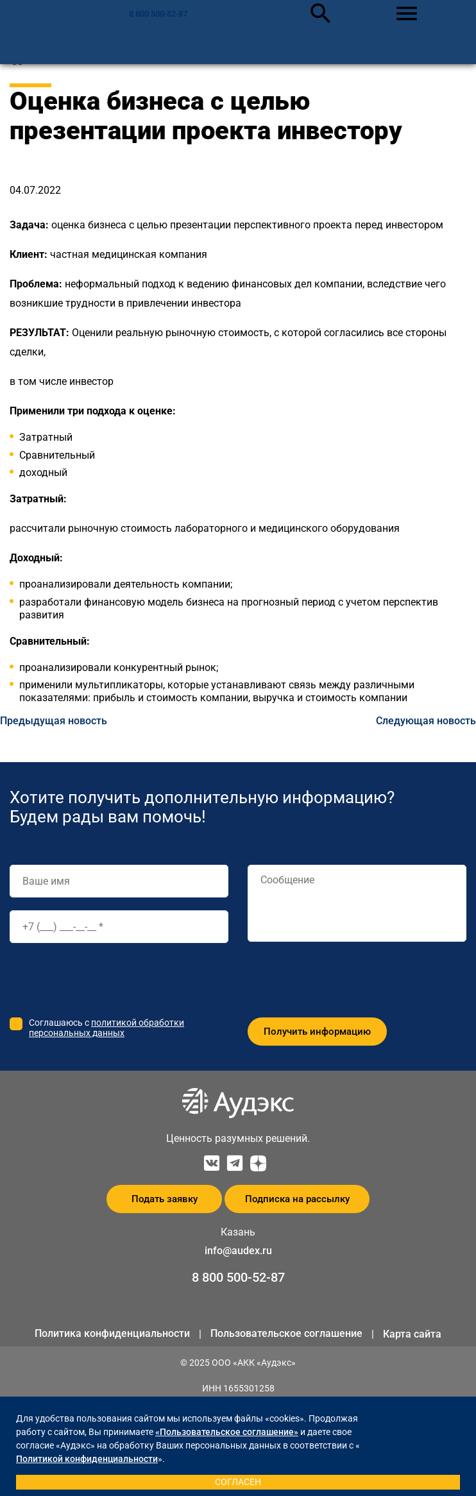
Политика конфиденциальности (112, 1333)
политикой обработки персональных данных (106, 1027)
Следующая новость (426, 721)
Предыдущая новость (53, 721)
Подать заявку (165, 1199)
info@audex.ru (238, 1251)
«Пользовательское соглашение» (226, 1432)
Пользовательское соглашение (286, 1333)
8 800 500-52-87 (158, 14)
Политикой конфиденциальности (87, 1459)
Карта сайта (412, 1334)
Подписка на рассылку (297, 1199)
